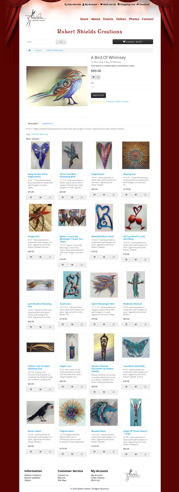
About (95, 19)
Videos (121, 19)
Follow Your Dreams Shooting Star (39, 367)
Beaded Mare (98, 431)
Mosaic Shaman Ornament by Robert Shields (102, 369)
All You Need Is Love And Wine (134, 237)
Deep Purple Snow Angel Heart (37, 175)
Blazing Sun (129, 174)
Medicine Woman (132, 303)
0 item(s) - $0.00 (132, 41)
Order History (97, 477)
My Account (97, 475)
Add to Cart (98, 95)
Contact (148, 19)
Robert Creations (32, 475)
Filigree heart (67, 431)
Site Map (62, 480)
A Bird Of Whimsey (54, 50)
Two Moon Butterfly (134, 366)
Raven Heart (34, 431)
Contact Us (63, 475)
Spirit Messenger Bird (103, 303)
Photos (134, 19)
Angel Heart (97, 174)
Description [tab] (33, 123)
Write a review (122, 101)
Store (84, 19)
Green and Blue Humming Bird (68, 175)
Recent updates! (32, 477)
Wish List (95, 480)
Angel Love (65, 366)
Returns (61, 477)
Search (38, 50)
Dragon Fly (33, 236)
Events (108, 19)
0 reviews (110, 101)
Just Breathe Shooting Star (39, 305)
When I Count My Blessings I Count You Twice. (71, 239)
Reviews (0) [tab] (47, 123)
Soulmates (65, 303)
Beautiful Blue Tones (102, 236)
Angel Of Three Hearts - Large (135, 432)
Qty (92, 83)
